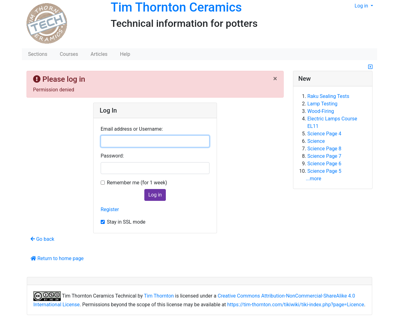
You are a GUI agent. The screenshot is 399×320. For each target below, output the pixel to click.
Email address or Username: (132, 129)
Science (316, 141)
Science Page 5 (324, 171)
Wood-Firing (320, 111)
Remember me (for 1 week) (137, 183)
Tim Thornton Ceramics (176, 7)
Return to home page (57, 258)
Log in (362, 6)
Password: (112, 156)
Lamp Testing (322, 104)
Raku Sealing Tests (328, 96)
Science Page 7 (324, 156)
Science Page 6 (324, 164)
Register (110, 209)
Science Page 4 (324, 134)
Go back (42, 239)
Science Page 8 (324, 149)
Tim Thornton (159, 296)
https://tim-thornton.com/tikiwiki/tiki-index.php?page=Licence (295, 305)
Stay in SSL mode (126, 222)
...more (313, 179)
